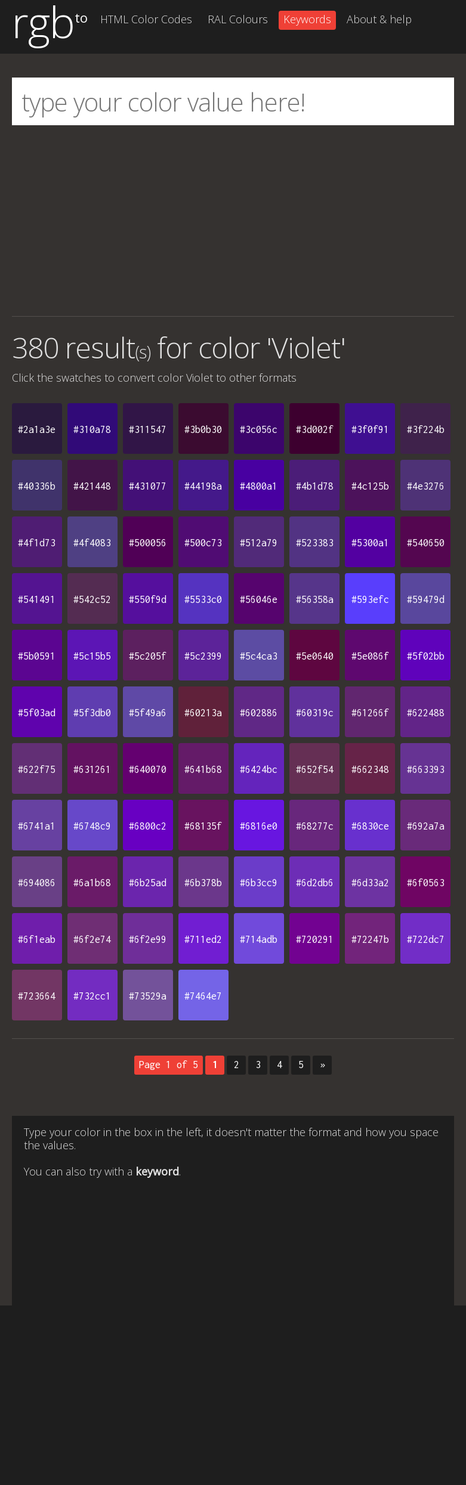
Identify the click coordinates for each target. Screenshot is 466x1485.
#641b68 (203, 769)
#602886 (258, 712)
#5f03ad (36, 712)
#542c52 (92, 599)
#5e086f (370, 656)
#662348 (370, 769)
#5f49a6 (147, 712)
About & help (379, 19)
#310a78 (92, 429)
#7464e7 (203, 996)
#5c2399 (203, 656)
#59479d (426, 599)
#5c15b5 (92, 656)
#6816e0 (258, 826)
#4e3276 (426, 486)
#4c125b (370, 486)
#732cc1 (92, 996)
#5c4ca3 (258, 656)
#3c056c (258, 429)
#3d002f (315, 429)
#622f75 (36, 769)
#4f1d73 (36, 542)
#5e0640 (315, 656)
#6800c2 (147, 826)
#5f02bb (426, 656)
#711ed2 (203, 939)
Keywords (307, 19)
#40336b (36, 486)
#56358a (315, 599)
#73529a (147, 996)
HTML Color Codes (146, 19)
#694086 (36, 882)
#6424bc (258, 769)
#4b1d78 (315, 486)
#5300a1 (370, 542)
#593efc (370, 599)
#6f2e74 (92, 939)
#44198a (203, 486)
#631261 (92, 769)
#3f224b (426, 429)
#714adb (258, 939)
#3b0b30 (203, 429)
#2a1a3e (36, 429)
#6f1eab (36, 939)
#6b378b (203, 882)
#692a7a (426, 826)
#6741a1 (36, 826)
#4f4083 (92, 542)
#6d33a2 (370, 882)
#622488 (426, 712)
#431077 (147, 486)
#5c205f (147, 656)
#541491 (36, 599)
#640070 (147, 769)
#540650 (426, 542)
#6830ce (370, 826)
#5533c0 (203, 599)
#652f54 (315, 769)
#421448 (92, 486)
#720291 (315, 939)
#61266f (370, 712)
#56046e (258, 599)
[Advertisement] (233, 220)
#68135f (203, 826)
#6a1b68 (92, 882)
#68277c (315, 826)
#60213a (203, 712)
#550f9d (147, 599)
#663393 (426, 769)
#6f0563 (426, 882)
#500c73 (203, 542)
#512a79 (258, 542)
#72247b (370, 939)
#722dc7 (426, 939)
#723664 (36, 996)
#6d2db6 (315, 882)
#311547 (147, 429)
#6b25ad (147, 882)
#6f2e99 (147, 939)
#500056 (147, 542)
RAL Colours (238, 19)
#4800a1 (258, 486)
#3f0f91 (370, 429)
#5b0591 (36, 656)
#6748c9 (92, 826)
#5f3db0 (92, 712)
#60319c (315, 712)
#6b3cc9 (258, 882)
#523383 (315, 542)
